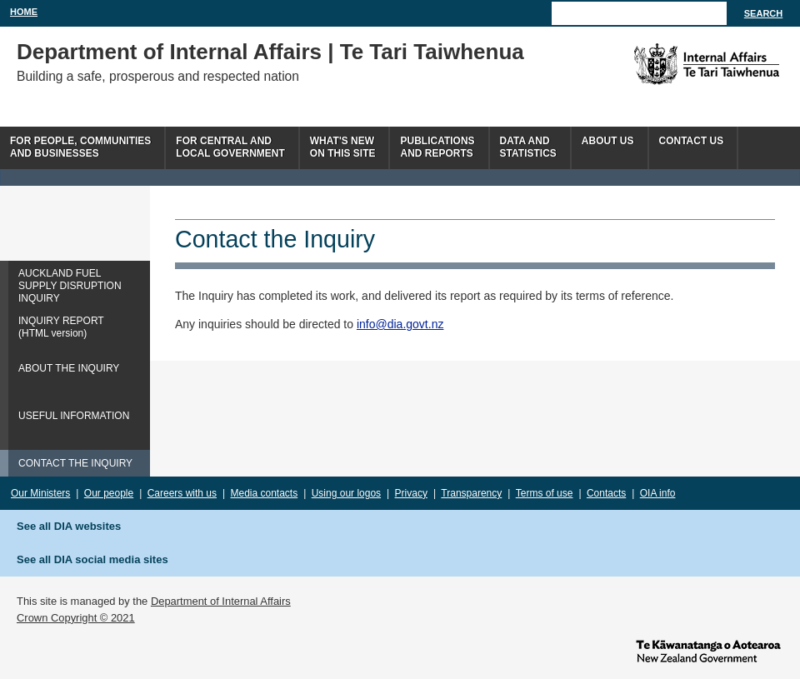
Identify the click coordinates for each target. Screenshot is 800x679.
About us (608, 141)
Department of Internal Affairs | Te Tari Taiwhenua (270, 51)
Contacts (606, 493)
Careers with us (182, 493)
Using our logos (346, 493)
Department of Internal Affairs (221, 601)
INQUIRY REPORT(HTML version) (61, 327)
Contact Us (691, 141)
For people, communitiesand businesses (80, 147)
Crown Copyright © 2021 (76, 618)
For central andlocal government (230, 147)
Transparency (471, 493)
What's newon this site (343, 147)
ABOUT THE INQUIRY (68, 368)
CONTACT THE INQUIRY (75, 463)
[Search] (639, 13)
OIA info (658, 493)
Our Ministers (40, 493)
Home (24, 12)
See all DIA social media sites (92, 559)
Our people (108, 493)
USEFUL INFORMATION (73, 416)
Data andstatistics (528, 147)
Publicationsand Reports (437, 147)
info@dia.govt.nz (400, 324)
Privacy (411, 493)
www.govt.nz (708, 649)
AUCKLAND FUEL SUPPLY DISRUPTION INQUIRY (70, 285)
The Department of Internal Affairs (669, 64)
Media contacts (264, 493)
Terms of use (544, 493)
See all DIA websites (69, 526)
